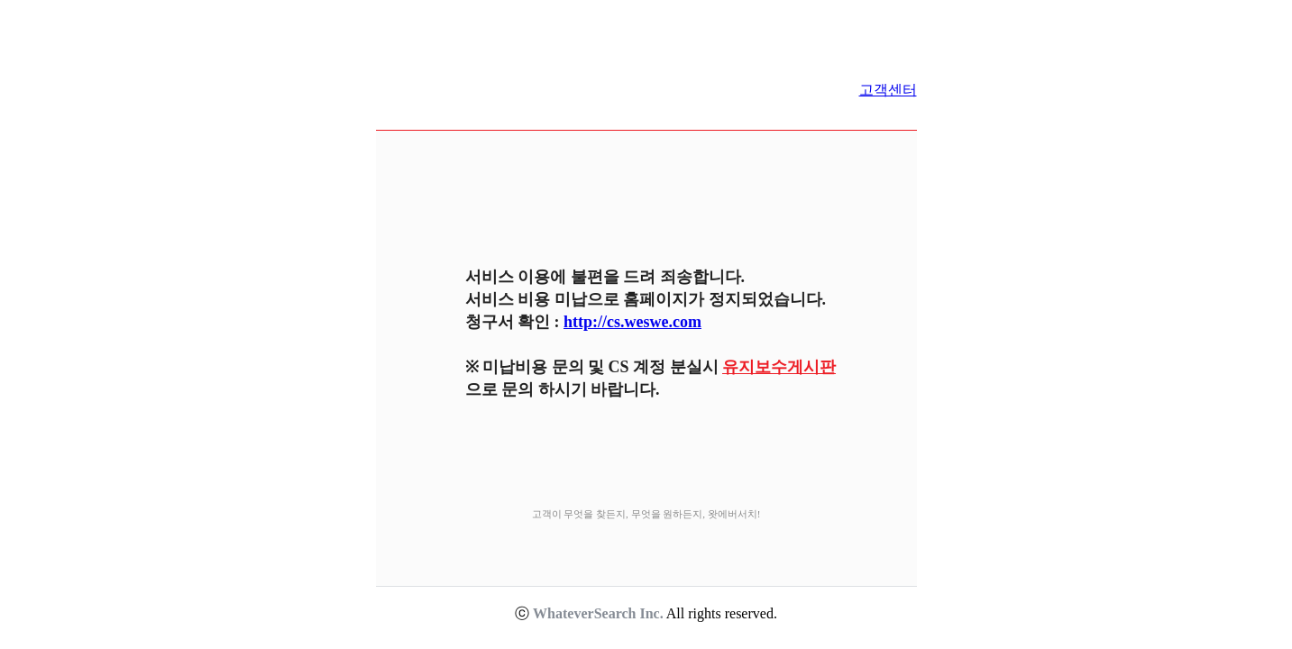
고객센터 (888, 89)
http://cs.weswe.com (632, 322)
